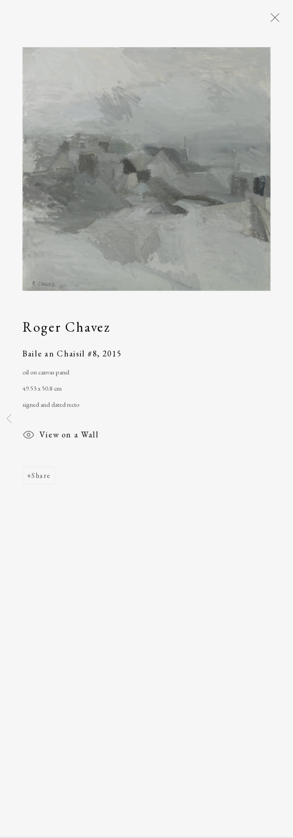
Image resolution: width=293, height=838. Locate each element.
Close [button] (272, 20)
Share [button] (41, 477)
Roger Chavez (66, 328)
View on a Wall (61, 437)
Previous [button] (9, 419)
